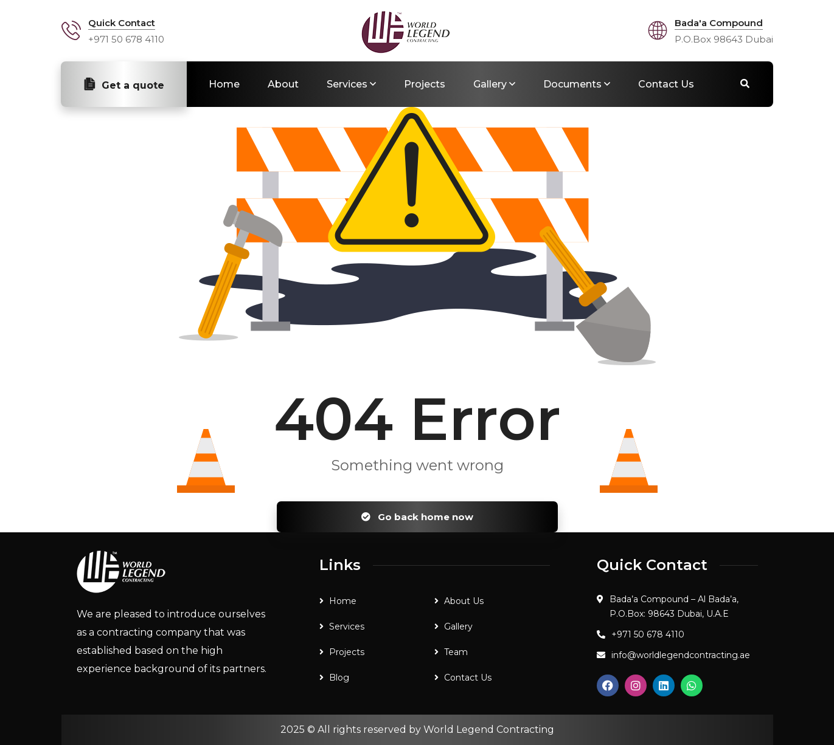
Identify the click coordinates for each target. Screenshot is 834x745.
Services (347, 84)
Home (224, 84)
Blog (339, 677)
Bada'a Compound (719, 23)
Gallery (490, 84)
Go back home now (417, 517)
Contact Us (666, 84)
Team (456, 652)
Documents (572, 84)
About (283, 84)
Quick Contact (121, 23)
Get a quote (123, 84)
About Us (464, 601)
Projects (424, 84)
